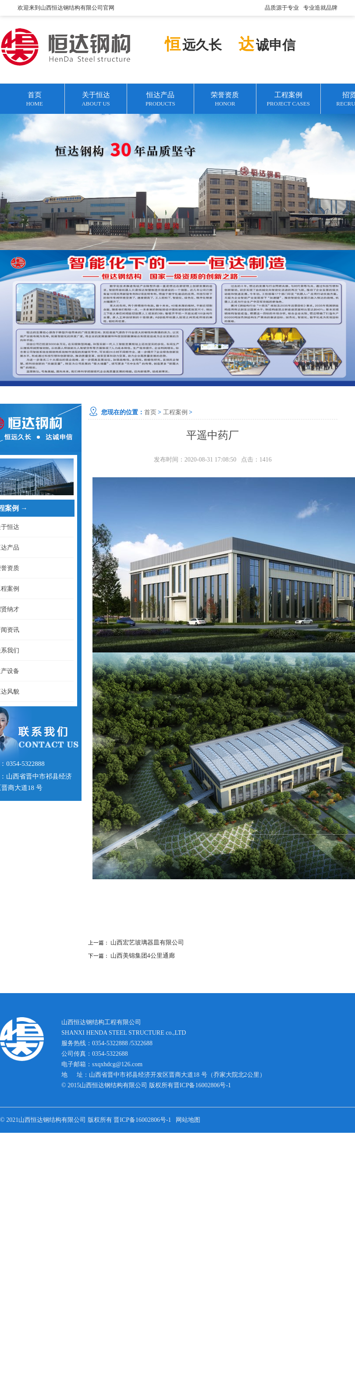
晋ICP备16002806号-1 (202, 1085)
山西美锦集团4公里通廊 (142, 955)
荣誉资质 (225, 99)
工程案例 (288, 99)
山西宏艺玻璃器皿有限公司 (147, 942)
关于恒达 (95, 99)
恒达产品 (160, 99)
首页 (34, 99)
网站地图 (188, 1120)
